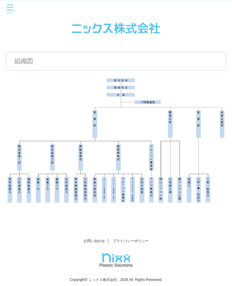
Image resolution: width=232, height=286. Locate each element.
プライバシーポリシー (131, 241)
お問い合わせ (94, 241)
